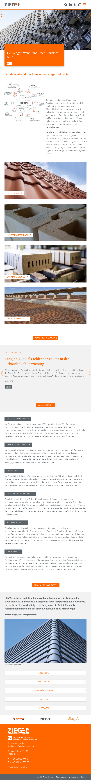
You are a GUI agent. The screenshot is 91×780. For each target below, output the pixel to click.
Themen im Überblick (45, 585)
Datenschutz (61, 777)
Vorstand (44, 699)
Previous (1, 15)
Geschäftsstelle (44, 690)
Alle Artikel (44, 405)
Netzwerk (44, 708)
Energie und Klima (16, 419)
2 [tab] (44, 11)
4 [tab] (48, 11)
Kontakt (83, 777)
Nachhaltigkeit (15, 522)
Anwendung (13, 471)
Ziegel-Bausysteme (45, 338)
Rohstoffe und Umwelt (19, 494)
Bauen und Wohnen (17, 444)
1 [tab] (42, 11)
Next (90, 15)
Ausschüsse (44, 682)
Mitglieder (44, 673)
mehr (9, 63)
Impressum (73, 777)
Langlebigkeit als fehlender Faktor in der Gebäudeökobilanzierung (37, 361)
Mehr (8, 387)
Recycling (12, 551)
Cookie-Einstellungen (45, 777)
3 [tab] (46, 11)
